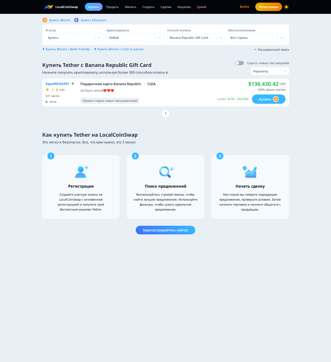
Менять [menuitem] (130, 7)
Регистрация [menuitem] (268, 7)
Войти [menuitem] (244, 7)
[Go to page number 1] (165, 113)
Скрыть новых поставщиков (268, 63)
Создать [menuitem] (148, 7)
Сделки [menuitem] (166, 7)
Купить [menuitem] (93, 7)
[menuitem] (201, 7)
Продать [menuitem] (112, 7)
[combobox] (109, 37)
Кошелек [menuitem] (184, 7)
